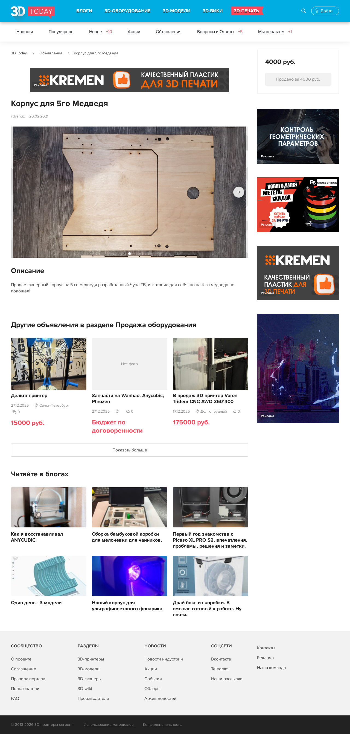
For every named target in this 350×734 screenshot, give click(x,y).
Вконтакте (221, 659)
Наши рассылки (227, 679)
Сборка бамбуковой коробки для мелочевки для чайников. (127, 537)
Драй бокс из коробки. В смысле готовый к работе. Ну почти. (207, 609)
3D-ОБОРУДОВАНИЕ (127, 11)
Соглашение (23, 669)
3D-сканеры (89, 679)
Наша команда (271, 667)
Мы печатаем (275, 31)
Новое (100, 31)
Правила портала (28, 679)
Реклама (40, 85)
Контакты (266, 648)
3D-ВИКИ (213, 11)
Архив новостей (160, 698)
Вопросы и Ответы (220, 31)
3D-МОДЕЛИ (176, 11)
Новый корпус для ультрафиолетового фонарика (127, 606)
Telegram (220, 669)
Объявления (169, 31)
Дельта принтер (29, 396)
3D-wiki (85, 688)
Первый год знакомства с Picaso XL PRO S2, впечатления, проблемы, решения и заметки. (210, 540)
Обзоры (152, 688)
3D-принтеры (91, 659)
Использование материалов (109, 724)
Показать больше (129, 450)
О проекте (21, 659)
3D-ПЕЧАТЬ (246, 11)
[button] (238, 192)
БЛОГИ (84, 11)
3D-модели (89, 669)
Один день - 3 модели (36, 603)
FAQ (15, 698)
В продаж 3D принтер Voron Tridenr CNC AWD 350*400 (205, 399)
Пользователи (25, 688)
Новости (24, 31)
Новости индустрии (163, 659)
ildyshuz (18, 116)
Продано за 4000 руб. (298, 79)
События (153, 679)
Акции (134, 31)
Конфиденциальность (162, 724)
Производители (93, 698)
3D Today (19, 53)
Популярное (61, 31)
